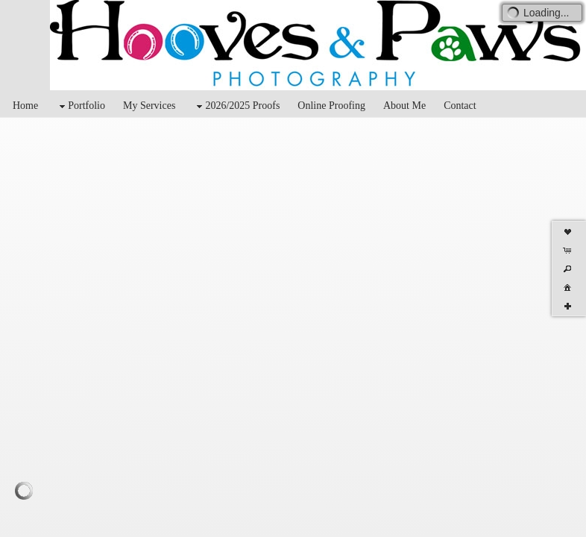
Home (25, 105)
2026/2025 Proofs (236, 106)
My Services (149, 105)
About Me (404, 105)
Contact (460, 105)
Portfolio (80, 106)
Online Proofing (331, 105)
